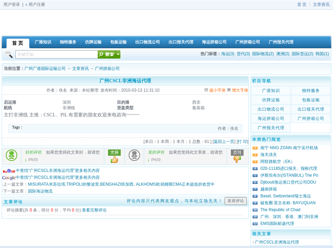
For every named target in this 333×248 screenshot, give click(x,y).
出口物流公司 (271, 109)
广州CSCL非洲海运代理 (277, 242)
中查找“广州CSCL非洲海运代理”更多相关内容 (51, 170)
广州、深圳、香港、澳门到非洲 (289, 216)
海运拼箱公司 (271, 118)
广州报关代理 (271, 127)
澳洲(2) (283, 53)
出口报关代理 (311, 109)
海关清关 (268, 154)
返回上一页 (224, 141)
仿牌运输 (271, 99)
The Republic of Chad (280, 209)
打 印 (242, 141)
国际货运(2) (302, 53)
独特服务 (311, 90)
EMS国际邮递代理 (277, 223)
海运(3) (228, 53)
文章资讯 (321, 4)
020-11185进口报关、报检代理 (288, 168)
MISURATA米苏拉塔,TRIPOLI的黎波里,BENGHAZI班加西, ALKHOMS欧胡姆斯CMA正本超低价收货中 (121, 184)
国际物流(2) (263, 53)
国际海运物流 (40, 191)
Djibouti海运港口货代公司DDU (288, 182)
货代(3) (243, 53)
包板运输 (311, 99)
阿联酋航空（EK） (277, 161)
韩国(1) (322, 53)
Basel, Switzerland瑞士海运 (285, 196)
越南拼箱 (268, 189)
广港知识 (271, 90)
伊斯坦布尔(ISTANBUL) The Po (289, 175)
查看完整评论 (94, 210)
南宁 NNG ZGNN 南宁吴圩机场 (289, 147)
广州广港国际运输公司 (45, 68)
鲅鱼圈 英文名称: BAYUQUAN (287, 202)
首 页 (302, 4)
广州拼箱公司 (107, 68)
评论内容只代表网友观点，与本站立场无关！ (175, 200)
